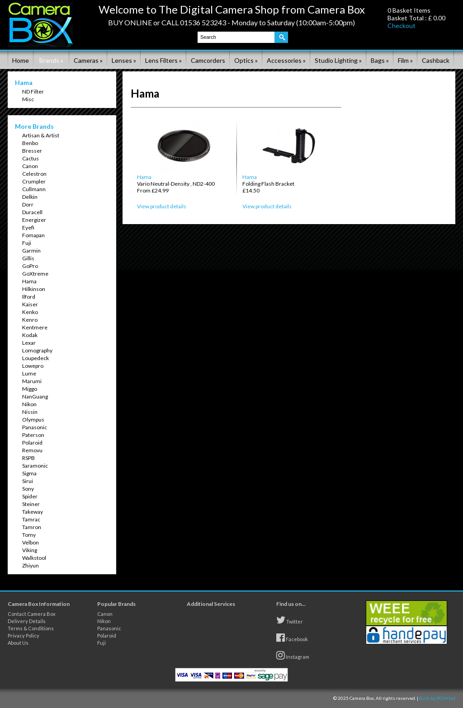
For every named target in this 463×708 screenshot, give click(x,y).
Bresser (32, 150)
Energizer (34, 219)
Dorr (27, 204)
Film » (405, 60)
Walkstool (34, 557)
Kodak (30, 335)
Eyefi (28, 227)
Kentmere (34, 327)
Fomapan (33, 235)
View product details (161, 206)
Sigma (29, 473)
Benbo (30, 143)
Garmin (31, 250)
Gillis (28, 258)
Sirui (27, 481)
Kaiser (30, 304)
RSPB (28, 458)
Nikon (29, 404)
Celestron (34, 173)
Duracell (32, 212)
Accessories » (286, 60)
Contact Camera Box (32, 614)
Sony (28, 488)
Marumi (32, 381)
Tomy (29, 534)
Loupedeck (35, 358)
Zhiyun (30, 565)
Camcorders (208, 60)
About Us (18, 643)
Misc (28, 99)
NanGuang (35, 396)
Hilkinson (33, 289)
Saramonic (35, 465)
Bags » (380, 60)
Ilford (28, 296)
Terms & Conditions (31, 628)
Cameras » (88, 60)
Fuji (26, 242)
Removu (32, 450)
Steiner (31, 504)
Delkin (30, 196)
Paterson (33, 434)
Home (20, 60)
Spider (30, 496)
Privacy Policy (23, 635)
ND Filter (33, 91)
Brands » (51, 60)
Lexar (29, 342)
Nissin (30, 411)
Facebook (292, 637)
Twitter (289, 620)
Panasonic (34, 427)
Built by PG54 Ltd (437, 698)
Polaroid (32, 442)
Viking (29, 550)
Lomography (37, 350)
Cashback (435, 60)
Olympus (33, 419)
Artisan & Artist (40, 135)
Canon (30, 166)
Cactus (30, 158)
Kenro (30, 319)
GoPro (30, 266)
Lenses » (124, 60)
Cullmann (34, 189)
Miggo (29, 388)
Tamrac (31, 519)
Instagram (292, 655)
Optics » (246, 60)
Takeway (32, 511)
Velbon (30, 542)
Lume (29, 373)
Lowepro (32, 365)
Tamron (31, 527)
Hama (29, 281)
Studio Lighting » (338, 60)
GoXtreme (35, 273)
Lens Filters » (163, 60)
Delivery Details (27, 621)
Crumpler (34, 181)
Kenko (30, 312)
